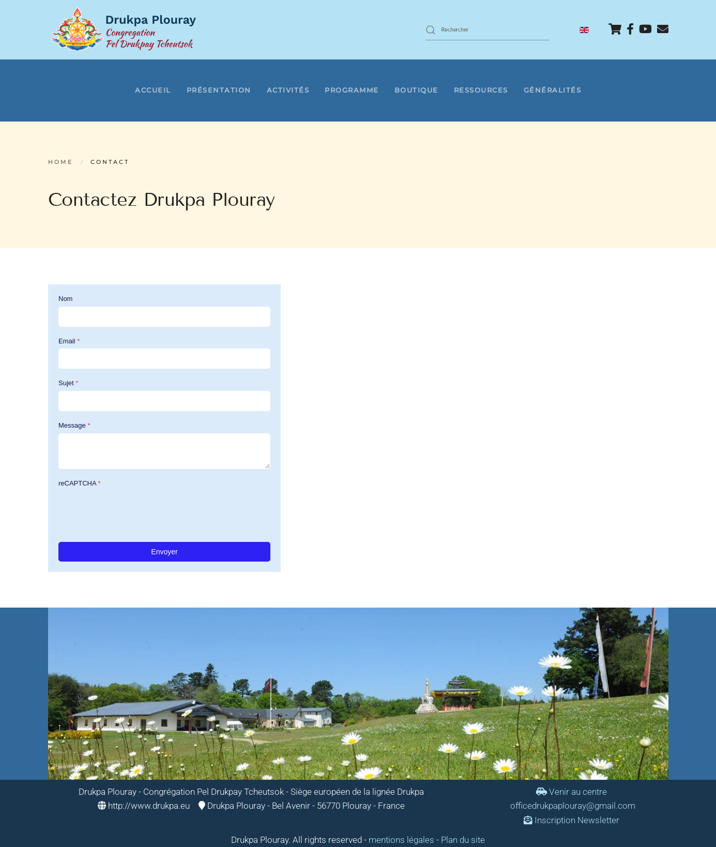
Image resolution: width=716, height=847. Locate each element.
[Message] (164, 451)
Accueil (153, 90)
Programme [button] (352, 90)
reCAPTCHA (79, 483)
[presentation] (137, 511)
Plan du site (463, 840)
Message (74, 425)
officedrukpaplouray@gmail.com (572, 805)
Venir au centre (571, 792)
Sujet (68, 383)
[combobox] (487, 30)
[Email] (164, 359)
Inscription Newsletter (571, 820)
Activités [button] (288, 90)
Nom (65, 299)
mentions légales (401, 840)
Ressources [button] (481, 90)
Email (69, 340)
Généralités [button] (553, 90)
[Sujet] (164, 401)
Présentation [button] (219, 90)
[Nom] (164, 316)
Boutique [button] (416, 90)
